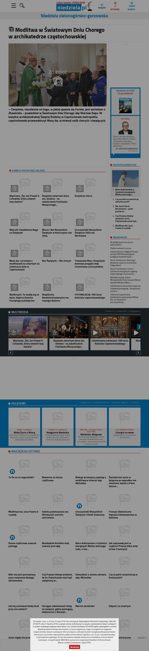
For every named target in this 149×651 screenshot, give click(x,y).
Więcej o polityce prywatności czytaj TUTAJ (74, 642)
